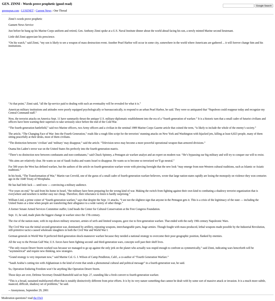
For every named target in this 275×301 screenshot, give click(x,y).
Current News (43, 10)
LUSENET (27, 10)
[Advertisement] (137, 74)
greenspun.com (10, 10)
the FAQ (38, 297)
